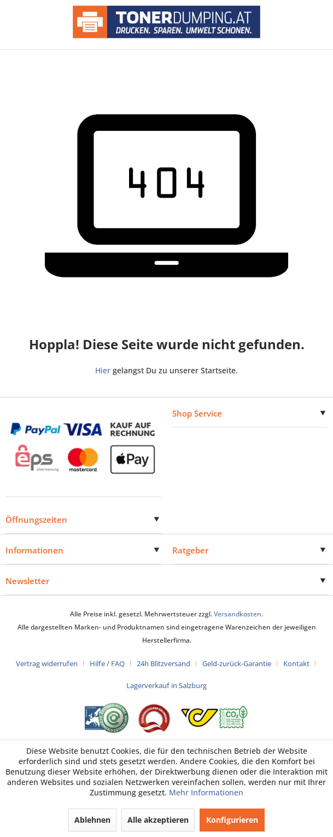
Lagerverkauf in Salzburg (166, 685)
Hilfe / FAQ (107, 663)
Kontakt (296, 663)
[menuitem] (51, 663)
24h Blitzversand (163, 663)
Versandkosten (237, 614)
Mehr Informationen (206, 792)
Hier (102, 370)
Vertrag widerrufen (47, 663)
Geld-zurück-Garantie (236, 663)
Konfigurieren (232, 820)
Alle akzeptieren (158, 820)
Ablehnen (92, 820)
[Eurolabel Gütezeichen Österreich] (106, 718)
